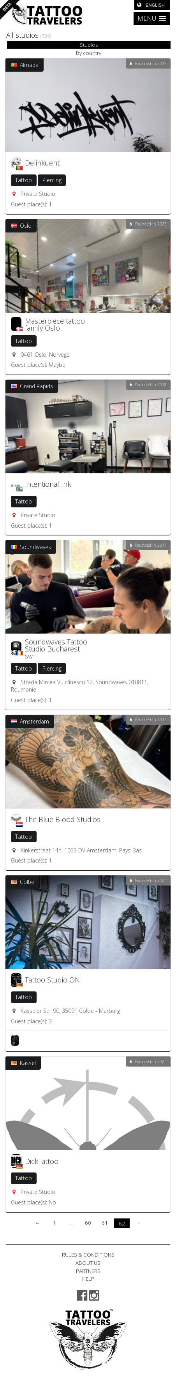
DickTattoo (41, 1161)
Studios (89, 44)
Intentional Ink (48, 484)
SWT (30, 656)
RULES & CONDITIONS (88, 1254)
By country (88, 52)
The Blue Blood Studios (62, 819)
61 (105, 1222)
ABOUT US (88, 1262)
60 (88, 1222)
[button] (152, 18)
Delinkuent (42, 162)
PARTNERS (88, 1271)
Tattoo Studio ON (52, 979)
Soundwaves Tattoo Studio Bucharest (56, 645)
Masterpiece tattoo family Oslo (55, 324)
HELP (88, 1278)
